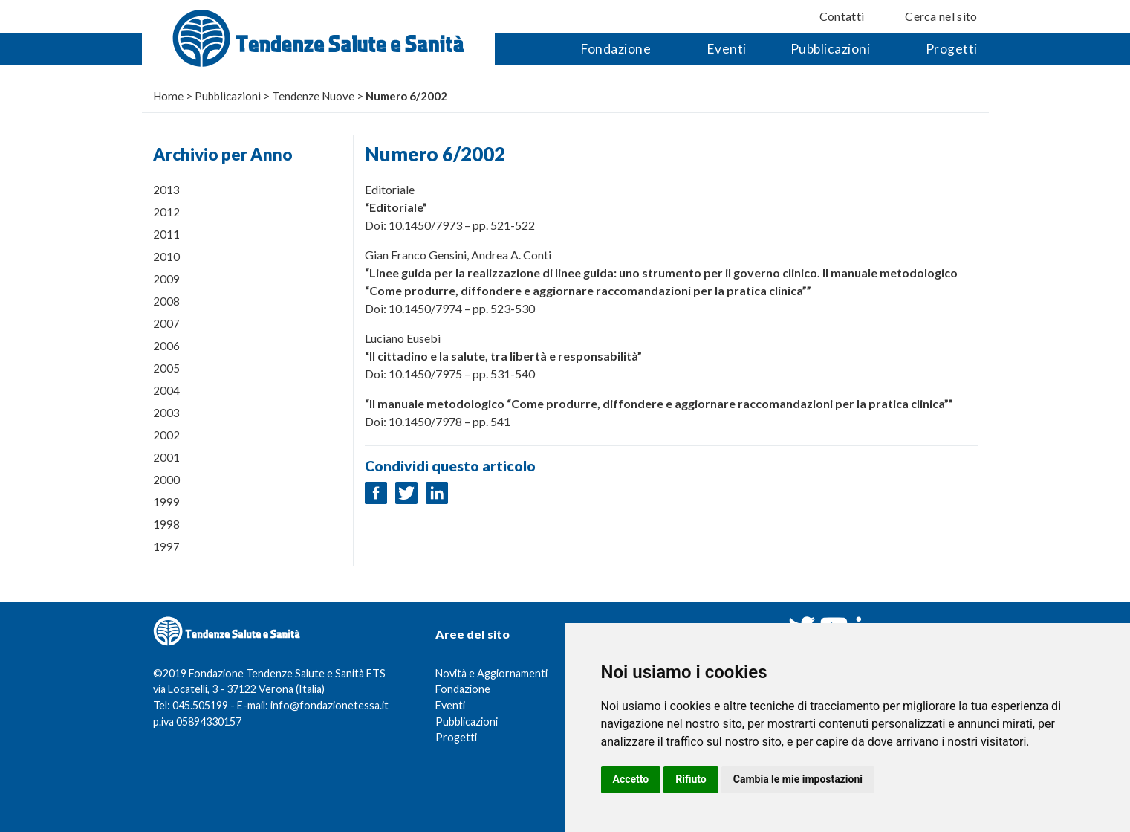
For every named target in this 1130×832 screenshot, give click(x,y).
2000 (166, 479)
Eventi (727, 49)
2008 (166, 301)
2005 (166, 368)
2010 (166, 256)
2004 (166, 390)
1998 (166, 524)
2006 (166, 345)
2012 (166, 212)
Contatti (841, 16)
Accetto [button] (631, 779)
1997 (166, 546)
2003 (166, 412)
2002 (166, 435)
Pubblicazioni (830, 49)
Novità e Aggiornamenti (491, 673)
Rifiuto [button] (691, 779)
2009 (166, 279)
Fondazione (615, 49)
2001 (166, 457)
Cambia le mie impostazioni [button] (798, 779)
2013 (166, 189)
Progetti (952, 49)
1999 (166, 502)
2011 (166, 234)
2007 (166, 323)
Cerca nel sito (941, 16)
